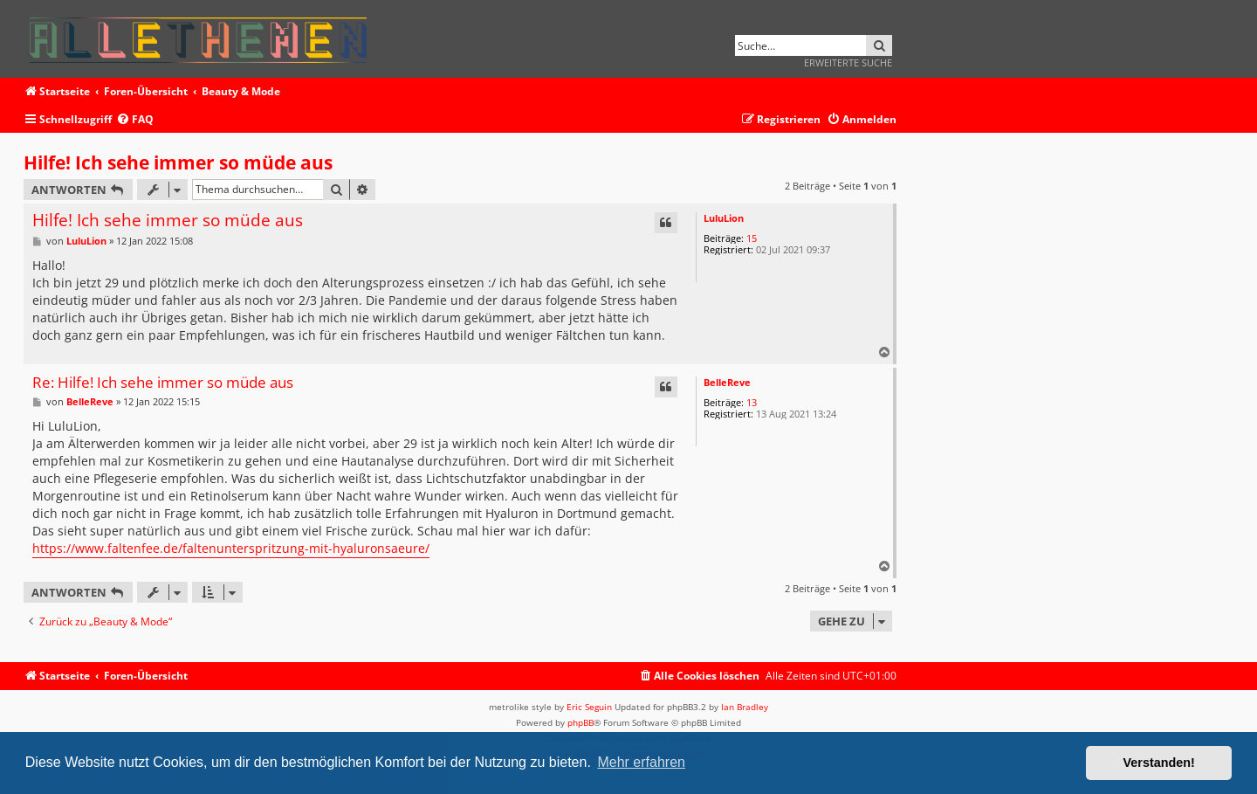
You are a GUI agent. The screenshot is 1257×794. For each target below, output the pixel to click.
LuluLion (724, 218)
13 (751, 402)
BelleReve (727, 382)
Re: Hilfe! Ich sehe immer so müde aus (162, 383)
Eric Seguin (589, 707)
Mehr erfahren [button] (641, 762)
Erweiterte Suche (848, 62)
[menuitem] (135, 120)
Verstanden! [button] (1159, 763)
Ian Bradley (744, 707)
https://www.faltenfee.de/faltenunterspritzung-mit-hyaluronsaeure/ (230, 548)
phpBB (580, 722)
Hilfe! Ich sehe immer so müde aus (178, 162)
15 (751, 238)
